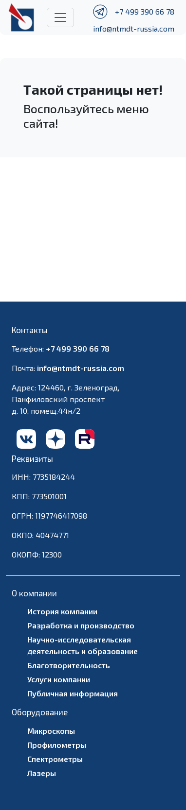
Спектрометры (55, 758)
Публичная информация (72, 693)
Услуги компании (58, 679)
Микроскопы (51, 730)
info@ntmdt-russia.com (133, 28)
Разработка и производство (80, 625)
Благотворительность (68, 665)
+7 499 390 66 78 (144, 11)
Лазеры (41, 772)
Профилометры (56, 744)
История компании (62, 611)
